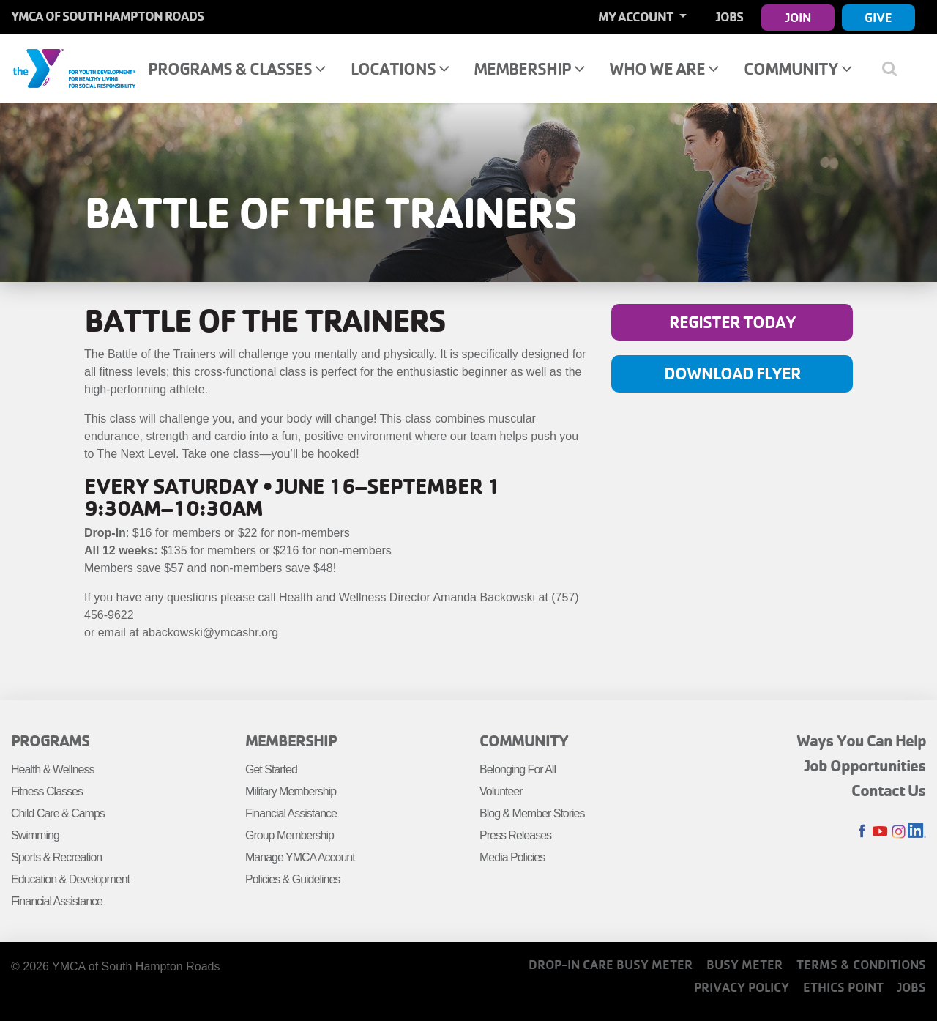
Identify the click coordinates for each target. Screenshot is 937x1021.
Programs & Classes (236, 68)
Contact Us (888, 790)
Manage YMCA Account (300, 857)
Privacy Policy (741, 987)
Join (798, 17)
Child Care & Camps (58, 813)
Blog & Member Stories (532, 813)
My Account (637, 16)
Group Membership (289, 835)
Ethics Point (843, 987)
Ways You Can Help (861, 740)
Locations (400, 68)
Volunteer (501, 791)
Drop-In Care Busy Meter (611, 964)
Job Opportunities (865, 765)
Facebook (862, 832)
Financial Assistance (56, 901)
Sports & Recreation (56, 857)
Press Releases (515, 835)
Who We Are (663, 68)
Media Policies (512, 857)
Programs (50, 740)
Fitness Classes (47, 791)
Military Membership (290, 791)
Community (797, 68)
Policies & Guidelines (292, 879)
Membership (529, 68)
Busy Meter (744, 964)
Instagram (898, 832)
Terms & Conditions (861, 964)
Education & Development (70, 879)
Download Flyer (732, 373)
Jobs (729, 16)
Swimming (35, 835)
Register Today (732, 322)
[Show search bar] (895, 68)
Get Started (271, 769)
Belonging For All (517, 769)
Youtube (880, 832)
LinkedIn (917, 832)
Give (878, 17)
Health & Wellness (52, 769)
